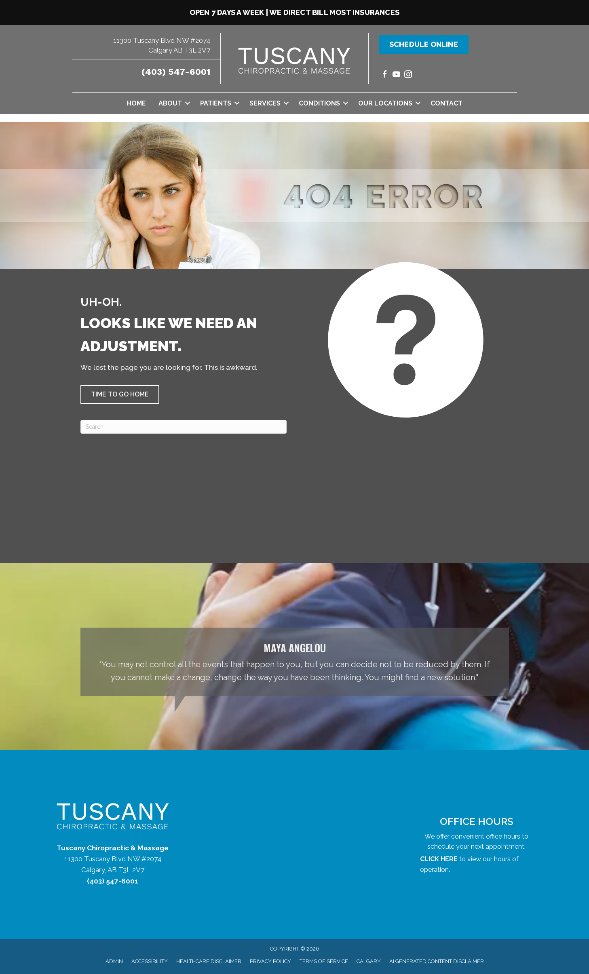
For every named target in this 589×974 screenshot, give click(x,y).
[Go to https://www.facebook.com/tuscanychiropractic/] (384, 75)
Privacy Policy (270, 961)
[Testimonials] (294, 662)
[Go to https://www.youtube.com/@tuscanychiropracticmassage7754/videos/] (396, 75)
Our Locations (385, 103)
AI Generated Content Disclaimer (436, 961)
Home (136, 103)
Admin (114, 961)
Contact (446, 103)
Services (265, 103)
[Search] (183, 427)
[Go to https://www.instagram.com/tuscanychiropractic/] (408, 75)
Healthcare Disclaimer (208, 961)
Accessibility (149, 961)
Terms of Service (324, 961)
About (170, 103)
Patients (215, 103)
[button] (188, 103)
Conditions (319, 103)
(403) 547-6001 (175, 72)
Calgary (369, 961)
